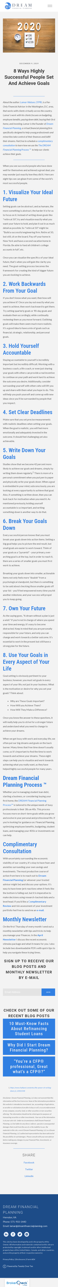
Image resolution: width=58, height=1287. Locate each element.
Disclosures (20, 1259)
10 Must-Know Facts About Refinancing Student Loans (29, 1028)
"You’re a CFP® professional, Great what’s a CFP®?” (29, 1066)
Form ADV (31, 1259)
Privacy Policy (8, 1259)
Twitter (29, 1169)
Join (48, 992)
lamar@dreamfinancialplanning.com (28, 1225)
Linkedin (29, 1175)
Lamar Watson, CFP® (31, 102)
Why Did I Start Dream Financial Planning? (29, 1047)
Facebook (29, 1162)
